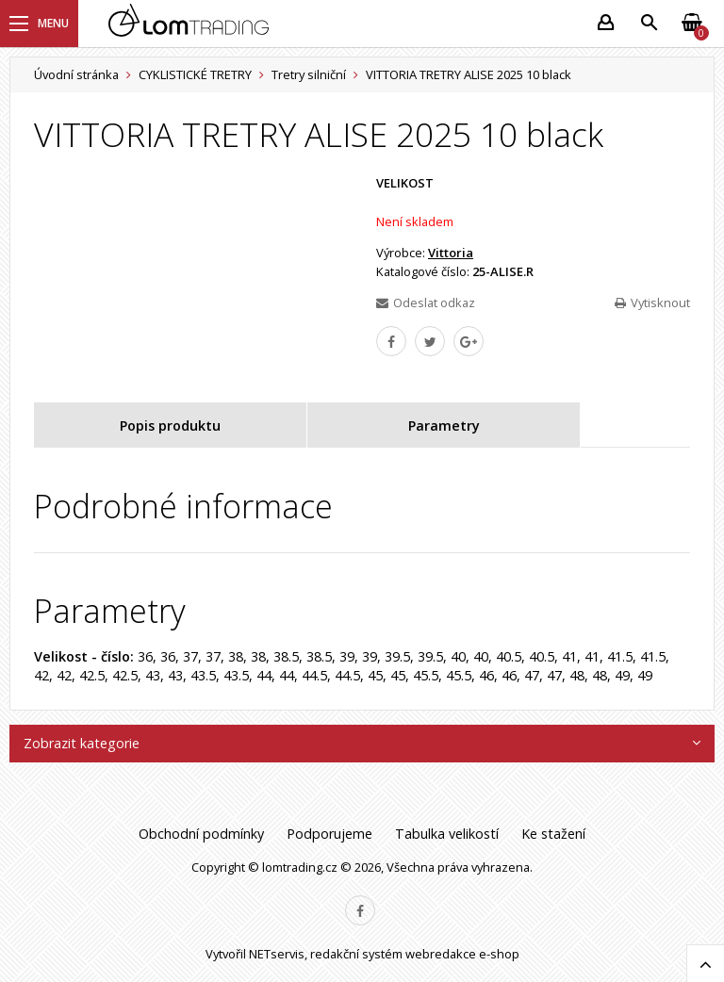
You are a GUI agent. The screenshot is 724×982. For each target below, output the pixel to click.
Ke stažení (553, 834)
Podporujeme (329, 834)
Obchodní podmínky (201, 834)
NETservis (276, 953)
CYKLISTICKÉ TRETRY (195, 74)
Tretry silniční (309, 74)
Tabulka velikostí (447, 834)
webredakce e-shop (462, 953)
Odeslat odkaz (425, 302)
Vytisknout (652, 302)
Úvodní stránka (76, 74)
